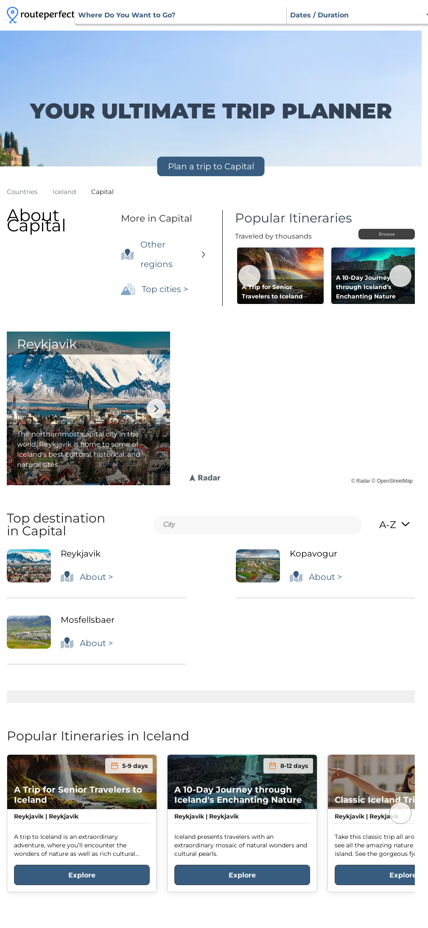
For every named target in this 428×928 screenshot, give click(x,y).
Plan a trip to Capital (211, 166)
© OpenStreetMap (392, 481)
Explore (81, 875)
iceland (64, 192)
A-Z (395, 525)
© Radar (360, 481)
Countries (22, 192)
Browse (387, 234)
